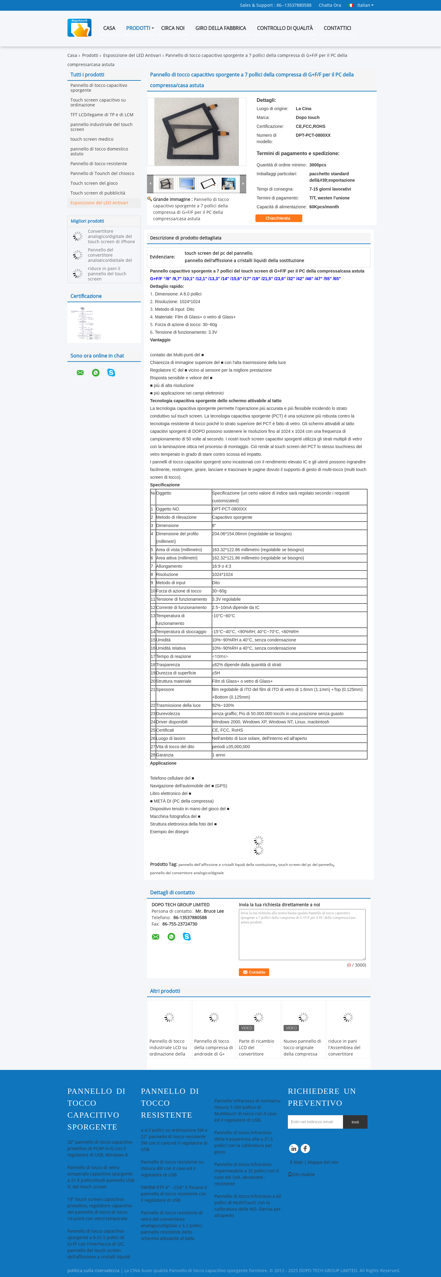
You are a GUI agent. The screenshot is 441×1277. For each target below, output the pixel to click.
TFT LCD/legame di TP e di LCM (102, 114)
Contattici (337, 28)
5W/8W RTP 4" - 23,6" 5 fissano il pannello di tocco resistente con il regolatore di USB (174, 1194)
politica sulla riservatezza (93, 1270)
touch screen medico (91, 139)
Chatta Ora (330, 5)
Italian (365, 5)
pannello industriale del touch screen (101, 127)
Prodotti (138, 28)
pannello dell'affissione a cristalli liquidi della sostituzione (227, 865)
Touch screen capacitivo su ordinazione (98, 103)
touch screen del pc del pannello (305, 865)
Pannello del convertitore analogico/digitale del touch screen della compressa (110, 260)
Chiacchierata (282, 218)
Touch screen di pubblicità (97, 193)
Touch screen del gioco (94, 183)
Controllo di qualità (285, 28)
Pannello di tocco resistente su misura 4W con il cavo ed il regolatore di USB (172, 1169)
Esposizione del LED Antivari (132, 55)
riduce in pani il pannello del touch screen (107, 274)
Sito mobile (301, 1174)
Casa (109, 28)
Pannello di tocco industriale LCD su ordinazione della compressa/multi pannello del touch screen (168, 1057)
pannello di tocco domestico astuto (99, 152)
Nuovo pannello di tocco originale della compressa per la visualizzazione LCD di (302, 1057)
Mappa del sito (323, 1162)
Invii (355, 1122)
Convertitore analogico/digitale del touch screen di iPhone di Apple (111, 239)
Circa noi (172, 28)
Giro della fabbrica (220, 28)
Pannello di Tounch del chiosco (102, 173)
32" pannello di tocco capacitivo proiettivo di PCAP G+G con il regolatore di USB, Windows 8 (99, 1149)
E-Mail (296, 1162)
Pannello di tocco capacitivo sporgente (98, 88)
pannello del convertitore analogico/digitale (187, 873)
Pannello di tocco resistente (98, 163)
